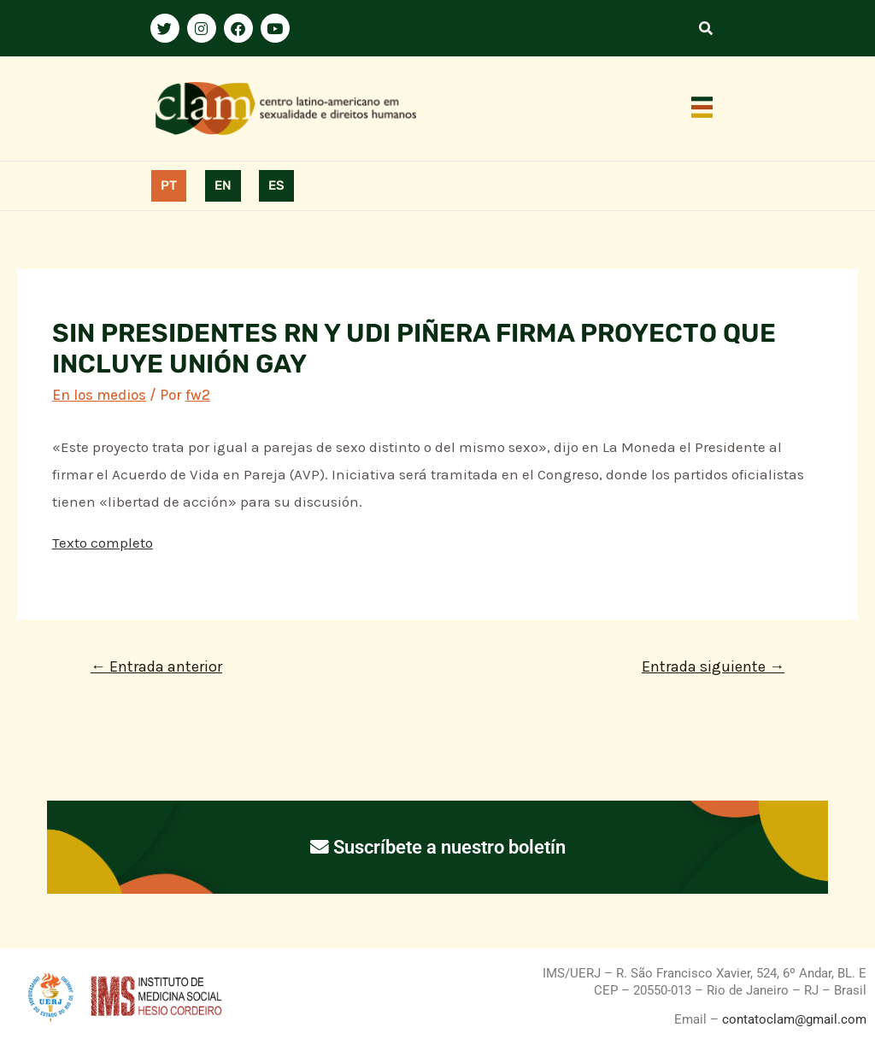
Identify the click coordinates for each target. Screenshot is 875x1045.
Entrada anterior (156, 666)
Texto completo (102, 542)
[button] (702, 108)
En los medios (99, 394)
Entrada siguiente (713, 666)
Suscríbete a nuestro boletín (438, 847)
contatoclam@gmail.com (792, 1019)
